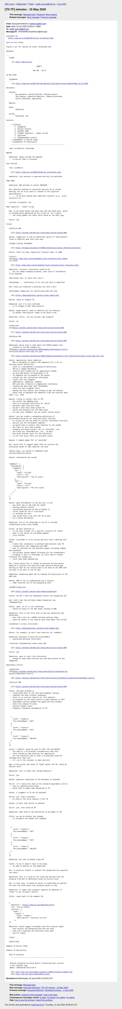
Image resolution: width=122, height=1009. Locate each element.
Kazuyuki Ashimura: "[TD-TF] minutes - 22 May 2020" (46, 988)
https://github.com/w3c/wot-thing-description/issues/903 (41, 341)
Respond (41, 15)
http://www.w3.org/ (23, 62)
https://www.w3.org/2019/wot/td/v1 (38, 905)
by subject (61, 998)
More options (51, 15)
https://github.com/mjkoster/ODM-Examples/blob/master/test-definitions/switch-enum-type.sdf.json (59, 356)
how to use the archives (25, 1000)
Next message (33, 17)
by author (71, 998)
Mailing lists (21, 4)
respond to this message (31, 995)
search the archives (44, 1000)
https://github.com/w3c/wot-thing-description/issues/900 (41, 233)
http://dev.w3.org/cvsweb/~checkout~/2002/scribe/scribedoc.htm (43, 972)
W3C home (9, 4)
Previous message (49, 17)
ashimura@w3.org (37, 24)
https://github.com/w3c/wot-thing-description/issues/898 (41, 648)
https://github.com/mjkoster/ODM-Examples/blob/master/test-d (40, 349)
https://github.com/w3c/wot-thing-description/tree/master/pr (40, 672)
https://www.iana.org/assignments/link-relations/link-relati (40, 259)
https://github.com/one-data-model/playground (35, 592)
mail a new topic (50, 995)
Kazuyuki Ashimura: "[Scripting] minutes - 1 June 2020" (50, 990)
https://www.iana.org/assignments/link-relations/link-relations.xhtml (47, 265)
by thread (51, 998)
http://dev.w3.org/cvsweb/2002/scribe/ (32, 974)
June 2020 (61, 4)
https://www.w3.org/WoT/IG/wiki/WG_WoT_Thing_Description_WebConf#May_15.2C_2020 (51, 84)
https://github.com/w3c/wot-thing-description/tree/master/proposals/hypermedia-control (54, 678)
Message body (29, 15)
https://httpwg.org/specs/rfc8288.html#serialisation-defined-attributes (48, 248)
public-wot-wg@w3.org (45, 4)
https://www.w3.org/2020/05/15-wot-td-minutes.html (31, 38)
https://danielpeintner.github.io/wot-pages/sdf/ (37, 295)
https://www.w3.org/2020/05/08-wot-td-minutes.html (38, 172)
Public (31, 4)
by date (43, 998)
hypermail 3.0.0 (37, 1005)
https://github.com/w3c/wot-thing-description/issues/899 (41, 687)
